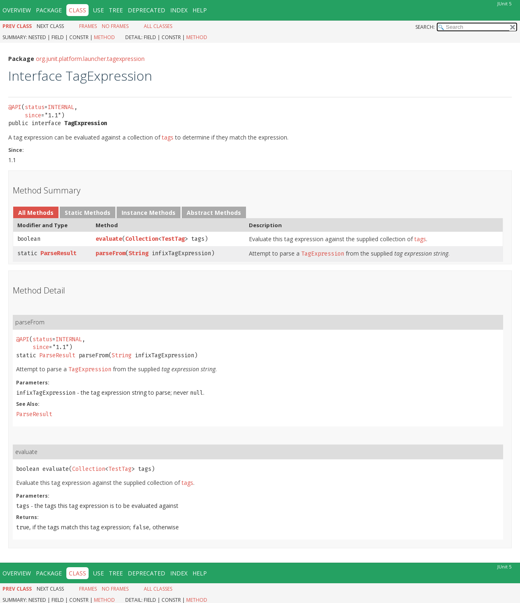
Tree (116, 10)
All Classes (158, 26)
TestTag (173, 238)
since (33, 115)
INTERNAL (61, 107)
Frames (88, 26)
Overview (16, 10)
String (138, 253)
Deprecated (146, 10)
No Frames (115, 26)
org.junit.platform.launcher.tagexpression (90, 59)
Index (178, 10)
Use (98, 10)
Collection (141, 238)
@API (14, 107)
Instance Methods (149, 213)
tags (167, 137)
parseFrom (110, 253)
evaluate (109, 238)
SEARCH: (425, 26)
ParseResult (58, 253)
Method (104, 37)
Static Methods (87, 213)
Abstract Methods (214, 213)
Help (199, 10)
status (35, 107)
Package (49, 10)
